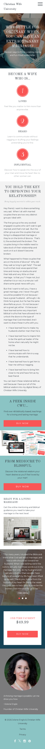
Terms (23, 729)
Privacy (22, 734)
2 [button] (22, 598)
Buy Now (22, 486)
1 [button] (19, 598)
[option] (22, 574)
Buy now (22, 423)
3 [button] (26, 598)
